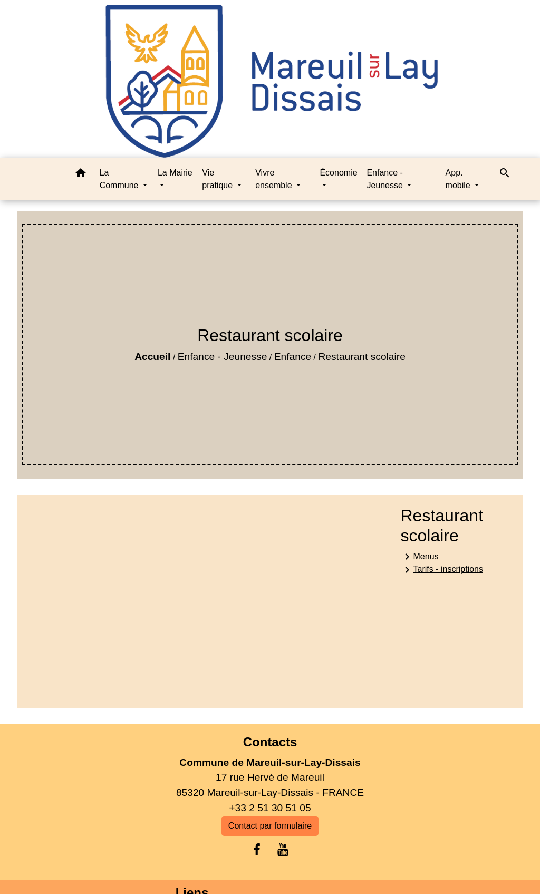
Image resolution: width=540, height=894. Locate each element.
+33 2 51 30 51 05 (270, 807)
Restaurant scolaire (362, 356)
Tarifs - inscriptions (442, 569)
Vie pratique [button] (218, 179)
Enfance (292, 356)
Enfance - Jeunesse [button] (386, 179)
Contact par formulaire (270, 825)
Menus (420, 556)
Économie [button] (338, 172)
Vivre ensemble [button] (274, 179)
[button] (80, 174)
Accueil (152, 356)
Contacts (270, 742)
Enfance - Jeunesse (222, 356)
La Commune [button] (120, 179)
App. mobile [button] (459, 179)
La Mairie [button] (175, 172)
